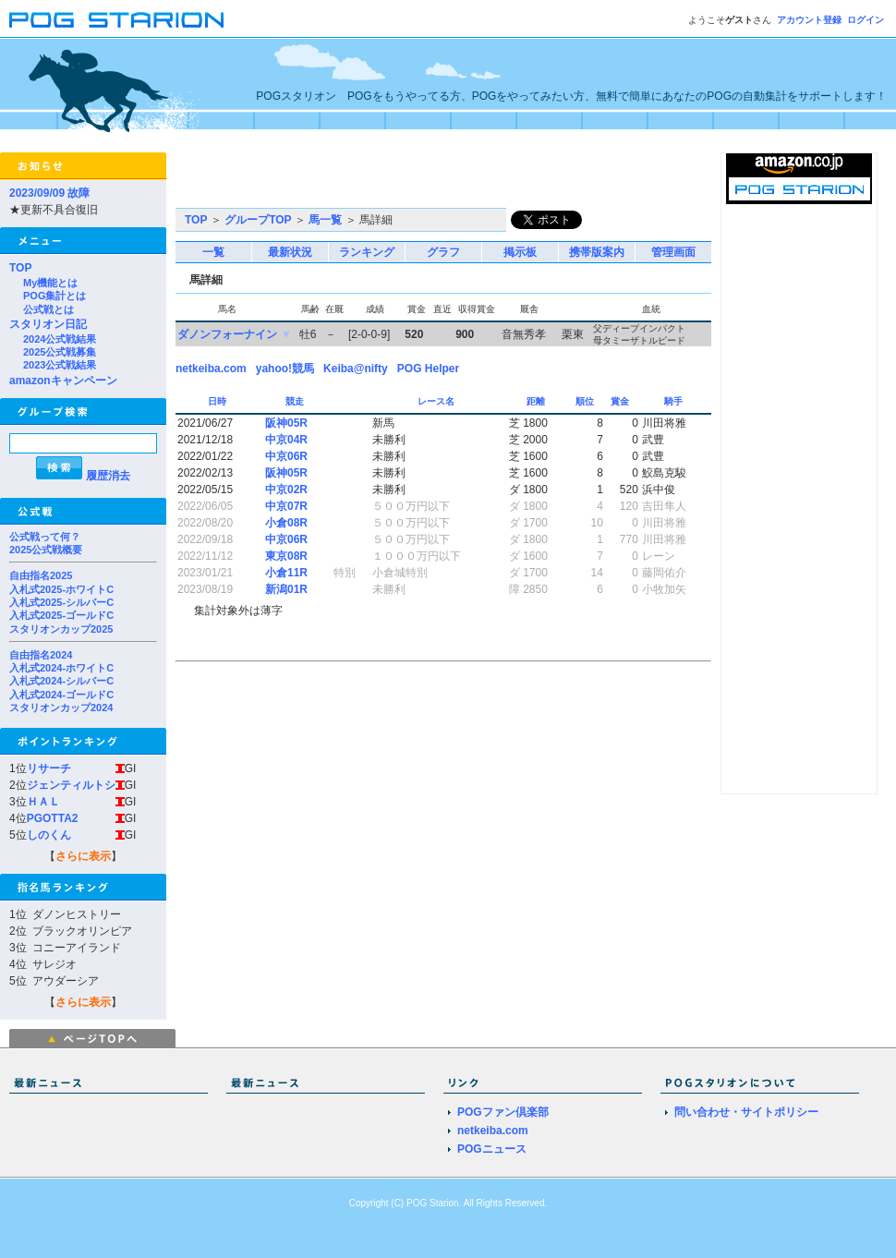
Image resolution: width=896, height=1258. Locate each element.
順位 (586, 401)
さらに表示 (83, 856)
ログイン (865, 20)
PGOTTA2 (53, 818)
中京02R (286, 489)
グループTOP (257, 219)
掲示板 (520, 252)
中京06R (286, 456)
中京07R (286, 506)
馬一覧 (325, 219)
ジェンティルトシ (71, 785)
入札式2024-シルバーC (61, 680)
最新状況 (290, 252)
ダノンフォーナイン (227, 334)
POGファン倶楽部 (503, 1112)
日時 (218, 401)
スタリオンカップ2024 (61, 707)
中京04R (286, 439)
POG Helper (428, 368)
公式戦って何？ (44, 536)
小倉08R (286, 522)
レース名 (437, 401)
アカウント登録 (809, 20)
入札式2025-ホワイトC (61, 589)
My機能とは (50, 282)
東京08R (286, 556)
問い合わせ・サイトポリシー (746, 1112)
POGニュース (492, 1149)
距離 (537, 401)
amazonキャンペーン (63, 380)
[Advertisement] (392, 180)
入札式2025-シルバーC (61, 602)
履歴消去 (108, 475)
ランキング (366, 252)
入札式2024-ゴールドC (61, 694)
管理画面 (673, 252)
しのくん (49, 835)
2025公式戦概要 (45, 549)
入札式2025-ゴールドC (61, 615)
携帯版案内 (596, 252)
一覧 (213, 252)
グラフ (443, 252)
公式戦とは (48, 309)
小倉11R (286, 572)
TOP (20, 267)
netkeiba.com (211, 368)
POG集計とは (54, 295)
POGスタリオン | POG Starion (116, 20)
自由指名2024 (40, 654)
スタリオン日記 (48, 324)
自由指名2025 (40, 575)
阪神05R (286, 423)
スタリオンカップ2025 (61, 629)
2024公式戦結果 (59, 339)
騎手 (674, 401)
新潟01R (286, 589)
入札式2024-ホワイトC (61, 667)
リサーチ (49, 768)
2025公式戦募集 (59, 351)
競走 (296, 401)
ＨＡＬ (43, 801)
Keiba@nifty (355, 368)
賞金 (621, 401)
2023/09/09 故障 (49, 193)
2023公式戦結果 (59, 364)
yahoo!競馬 (285, 368)
